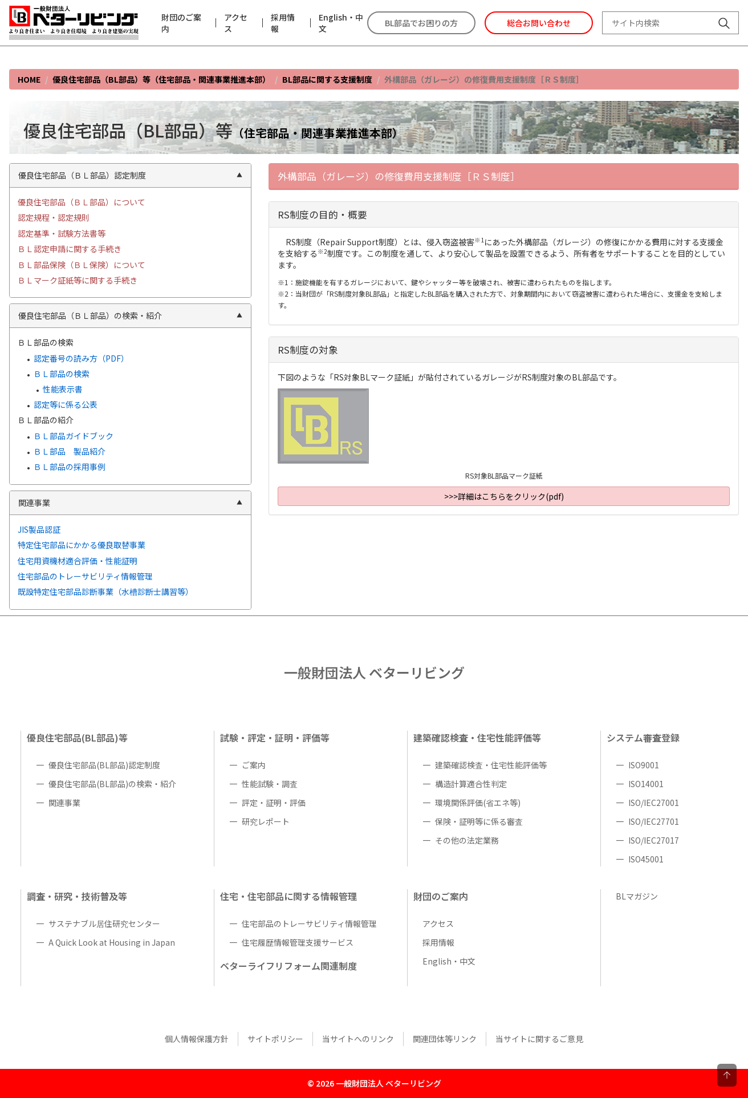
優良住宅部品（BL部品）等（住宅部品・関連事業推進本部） (161, 79)
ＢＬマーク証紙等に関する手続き (77, 280)
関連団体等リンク (445, 1038)
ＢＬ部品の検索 (62, 373)
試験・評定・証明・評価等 (275, 737)
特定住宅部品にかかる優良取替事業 (81, 544)
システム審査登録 (643, 737)
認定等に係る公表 (65, 404)
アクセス (235, 22)
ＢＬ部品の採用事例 (69, 466)
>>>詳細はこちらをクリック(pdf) (504, 496)
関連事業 (130, 502)
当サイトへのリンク (358, 1038)
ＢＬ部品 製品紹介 (69, 451)
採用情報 (283, 22)
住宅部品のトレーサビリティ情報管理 (85, 576)
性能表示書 (63, 389)
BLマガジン (637, 896)
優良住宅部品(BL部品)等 (77, 737)
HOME (29, 79)
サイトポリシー (275, 1038)
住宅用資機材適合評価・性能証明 (77, 560)
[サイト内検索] (724, 24)
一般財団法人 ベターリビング (374, 672)
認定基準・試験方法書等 (61, 233)
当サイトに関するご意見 (539, 1038)
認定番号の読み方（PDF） (81, 358)
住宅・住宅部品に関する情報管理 (288, 896)
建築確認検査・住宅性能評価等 (477, 737)
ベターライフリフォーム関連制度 (288, 966)
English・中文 (341, 22)
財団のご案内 (181, 22)
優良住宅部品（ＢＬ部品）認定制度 (130, 175)
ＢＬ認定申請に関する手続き (69, 248)
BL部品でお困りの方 (421, 23)
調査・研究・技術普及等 (77, 896)
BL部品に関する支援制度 (327, 79)
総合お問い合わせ (539, 23)
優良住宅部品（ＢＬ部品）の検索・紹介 (130, 315)
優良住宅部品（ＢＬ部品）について (81, 202)
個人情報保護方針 (197, 1038)
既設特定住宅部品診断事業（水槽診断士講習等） (105, 591)
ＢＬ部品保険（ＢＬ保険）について (81, 264)
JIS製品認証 (39, 529)
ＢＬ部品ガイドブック (73, 435)
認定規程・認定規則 (54, 217)
